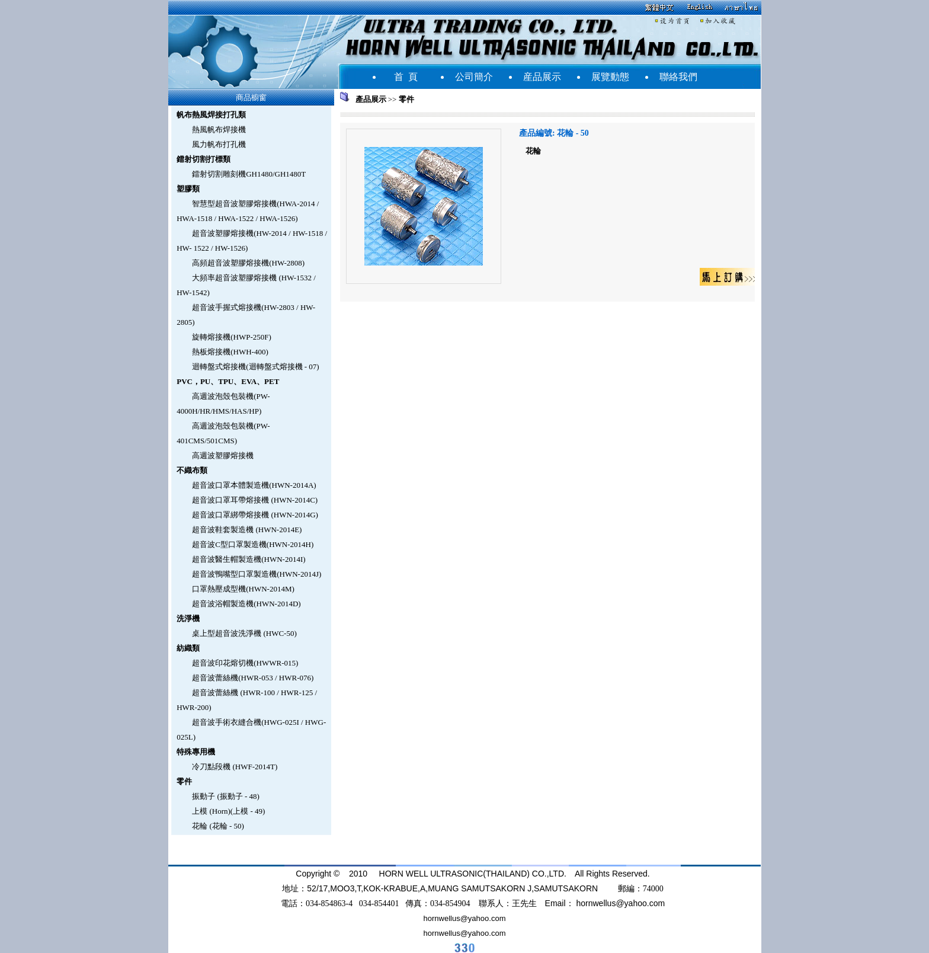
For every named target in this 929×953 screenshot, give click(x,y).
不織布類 (192, 470)
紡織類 (188, 648)
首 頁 (406, 77)
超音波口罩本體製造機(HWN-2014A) (254, 485)
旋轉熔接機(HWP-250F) (231, 336)
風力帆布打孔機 (219, 144)
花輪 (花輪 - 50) (218, 825)
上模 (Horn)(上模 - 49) (228, 811)
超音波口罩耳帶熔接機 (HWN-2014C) (255, 499)
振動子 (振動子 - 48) (226, 796)
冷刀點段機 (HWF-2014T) (234, 766)
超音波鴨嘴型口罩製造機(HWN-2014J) (256, 574)
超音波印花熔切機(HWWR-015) (245, 662)
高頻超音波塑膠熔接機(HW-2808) (248, 262)
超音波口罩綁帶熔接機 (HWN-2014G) (255, 514)
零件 (184, 781)
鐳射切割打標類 (203, 159)
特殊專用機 (196, 751)
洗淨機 (188, 618)
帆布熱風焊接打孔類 (211, 114)
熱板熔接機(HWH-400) (230, 351)
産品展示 (542, 77)
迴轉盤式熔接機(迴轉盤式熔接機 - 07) (255, 366)
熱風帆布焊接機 (219, 129)
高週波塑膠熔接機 (223, 455)
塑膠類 (188, 188)
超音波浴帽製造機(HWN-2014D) (246, 603)
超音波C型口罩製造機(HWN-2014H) (252, 544)
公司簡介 (474, 77)
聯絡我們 (678, 77)
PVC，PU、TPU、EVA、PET (228, 381)
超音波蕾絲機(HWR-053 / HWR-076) (252, 677)
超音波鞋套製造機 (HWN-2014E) (247, 529)
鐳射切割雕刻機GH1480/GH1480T (249, 174)
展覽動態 (610, 77)
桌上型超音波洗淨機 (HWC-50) (244, 633)
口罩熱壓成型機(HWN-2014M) (243, 588)
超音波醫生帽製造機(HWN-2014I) (248, 559)
